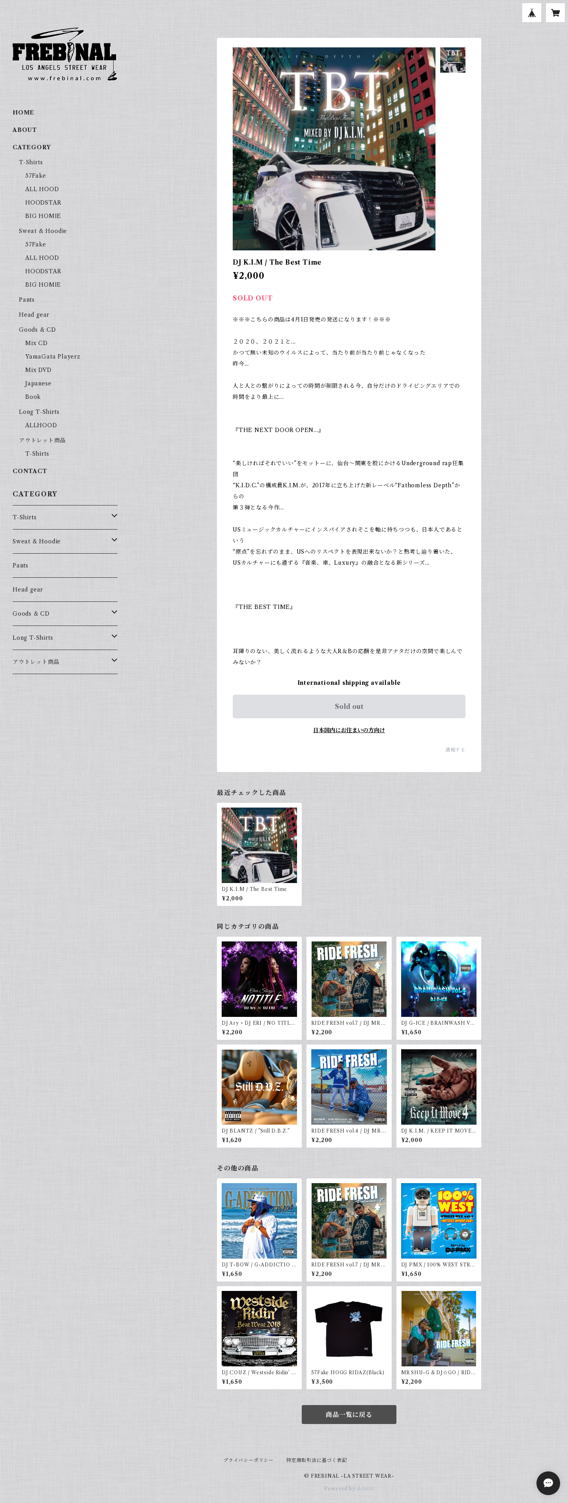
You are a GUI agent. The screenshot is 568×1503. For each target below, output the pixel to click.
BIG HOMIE (43, 216)
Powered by (349, 1489)
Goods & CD (37, 329)
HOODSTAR (43, 202)
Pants (27, 299)
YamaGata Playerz (52, 356)
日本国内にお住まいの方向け (349, 730)
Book (33, 396)
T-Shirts (31, 162)
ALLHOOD (41, 425)
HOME (23, 112)
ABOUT (25, 129)
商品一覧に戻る (349, 1414)
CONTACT (30, 471)
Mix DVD (38, 370)
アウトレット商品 (42, 440)
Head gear (34, 314)
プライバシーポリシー (248, 1460)
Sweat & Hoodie (43, 231)
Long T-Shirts (39, 411)
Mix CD (36, 343)
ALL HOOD (42, 189)
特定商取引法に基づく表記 (316, 1460)
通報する (455, 750)
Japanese (38, 383)
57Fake (35, 175)
